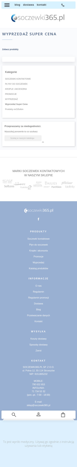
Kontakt (38, 321)
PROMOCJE (11, 94)
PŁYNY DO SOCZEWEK (16, 84)
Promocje (38, 256)
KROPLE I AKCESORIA (16, 89)
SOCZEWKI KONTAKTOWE (18, 79)
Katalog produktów (38, 268)
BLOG (17, 4)
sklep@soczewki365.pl (38, 405)
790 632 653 (38, 384)
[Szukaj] (23, 138)
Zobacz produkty (10, 49)
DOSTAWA (28, 4)
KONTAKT (41, 4)
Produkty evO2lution (14, 109)
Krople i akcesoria (38, 250)
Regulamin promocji (38, 297)
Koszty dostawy (38, 339)
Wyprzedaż (38, 262)
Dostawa (38, 303)
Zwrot (38, 350)
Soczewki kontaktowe (38, 239)
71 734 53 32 (63, 5)
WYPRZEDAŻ (11, 99)
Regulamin (38, 292)
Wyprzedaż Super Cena (16, 104)
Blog (38, 309)
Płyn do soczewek (38, 244)
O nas (38, 286)
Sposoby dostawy (38, 344)
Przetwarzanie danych (38, 315)
